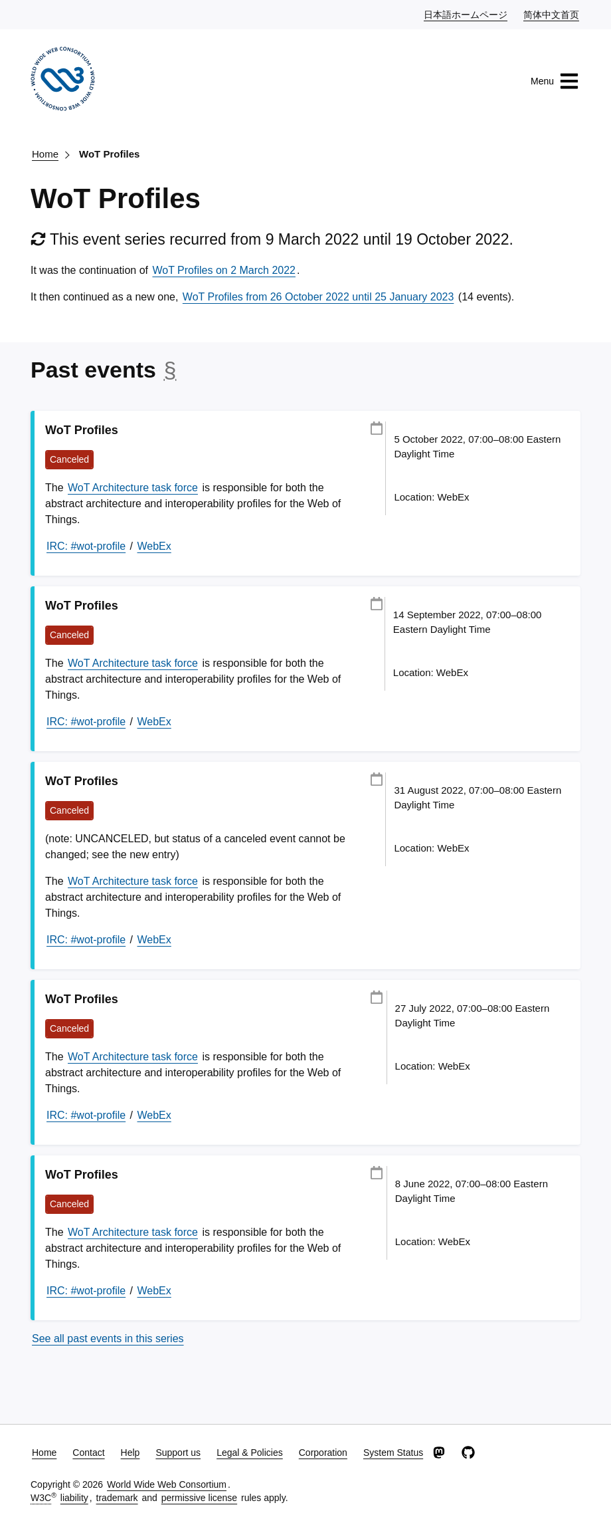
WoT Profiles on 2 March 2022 (224, 270)
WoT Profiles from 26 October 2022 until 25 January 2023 (318, 296)
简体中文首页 (551, 14)
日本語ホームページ (466, 14)
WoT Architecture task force (133, 487)
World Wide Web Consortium (166, 1484)
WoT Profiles (109, 154)
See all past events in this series (108, 1338)
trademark (117, 1497)
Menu (555, 81)
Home (45, 154)
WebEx (154, 546)
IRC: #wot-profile (86, 546)
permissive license (199, 1497)
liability (74, 1497)
